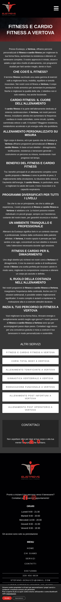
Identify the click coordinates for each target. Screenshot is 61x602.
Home (30, 548)
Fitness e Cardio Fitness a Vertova (30, 352)
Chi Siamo (30, 553)
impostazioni (11, 594)
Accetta (7, 598)
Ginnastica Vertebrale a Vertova (30, 378)
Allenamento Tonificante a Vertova (30, 370)
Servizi (30, 559)
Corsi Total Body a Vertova (30, 361)
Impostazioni (19, 598)
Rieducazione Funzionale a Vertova (30, 387)
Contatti (31, 564)
